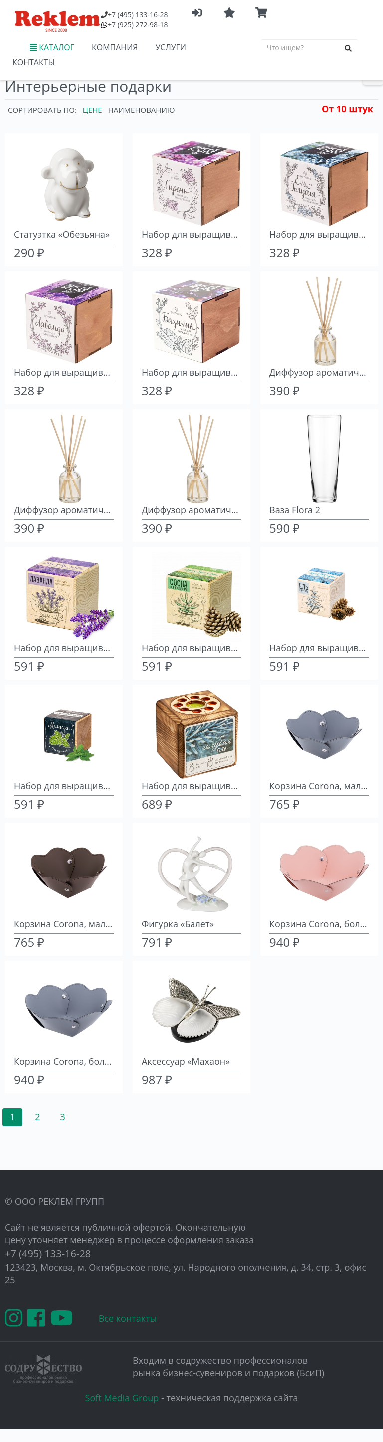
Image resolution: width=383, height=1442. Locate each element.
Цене (92, 110)
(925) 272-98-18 (138, 24)
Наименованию (141, 110)
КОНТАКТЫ (33, 62)
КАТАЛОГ (52, 47)
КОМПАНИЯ (115, 47)
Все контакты (128, 1318)
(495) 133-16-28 (138, 14)
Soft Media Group (122, 1398)
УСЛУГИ (170, 47)
